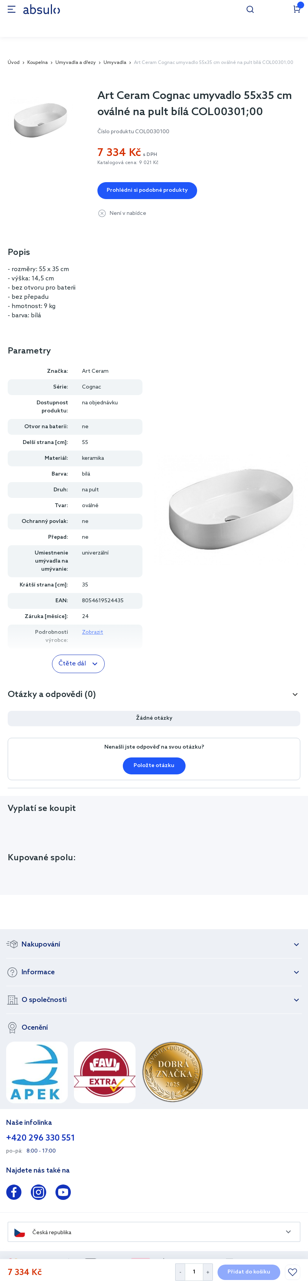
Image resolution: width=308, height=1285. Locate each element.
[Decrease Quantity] (180, 1272)
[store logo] (41, 9)
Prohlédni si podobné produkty (147, 190)
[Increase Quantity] (208, 1272)
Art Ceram (95, 371)
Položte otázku (154, 765)
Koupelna (37, 62)
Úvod (14, 62)
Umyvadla (115, 62)
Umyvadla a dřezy (75, 62)
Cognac (91, 387)
